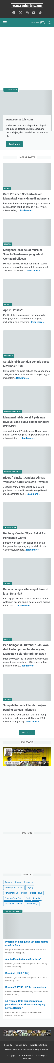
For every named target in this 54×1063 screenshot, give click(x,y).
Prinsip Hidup (36, 893)
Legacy (30, 887)
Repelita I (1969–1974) (17, 973)
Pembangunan (11, 893)
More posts (27, 732)
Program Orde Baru (13, 898)
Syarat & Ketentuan (38, 1045)
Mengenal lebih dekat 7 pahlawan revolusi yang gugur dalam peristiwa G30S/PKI (26, 422)
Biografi (8, 882)
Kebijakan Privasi (12, 1049)
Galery (18, 882)
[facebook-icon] (14, 13)
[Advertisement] (27, 57)
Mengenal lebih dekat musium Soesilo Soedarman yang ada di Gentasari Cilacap (23, 254)
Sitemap (45, 1049)
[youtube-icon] (34, 13)
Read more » (26, 210)
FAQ (37, 1049)
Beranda (8, 1045)
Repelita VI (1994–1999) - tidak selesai (25, 987)
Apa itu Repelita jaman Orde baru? (23, 959)
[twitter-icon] (20, 13)
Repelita (36, 898)
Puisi (27, 898)
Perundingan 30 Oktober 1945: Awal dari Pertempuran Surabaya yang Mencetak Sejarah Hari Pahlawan (26, 649)
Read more (16, 144)
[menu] (6, 22)
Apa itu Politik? (13, 310)
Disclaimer (27, 1049)
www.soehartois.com (19, 119)
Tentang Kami (21, 1045)
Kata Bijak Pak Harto (14, 887)
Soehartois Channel (13, 903)
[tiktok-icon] (40, 13)
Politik (24, 893)
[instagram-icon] (27, 13)
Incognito (28, 882)
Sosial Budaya (31, 903)
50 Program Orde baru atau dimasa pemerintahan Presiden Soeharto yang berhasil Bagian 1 (25, 1004)
